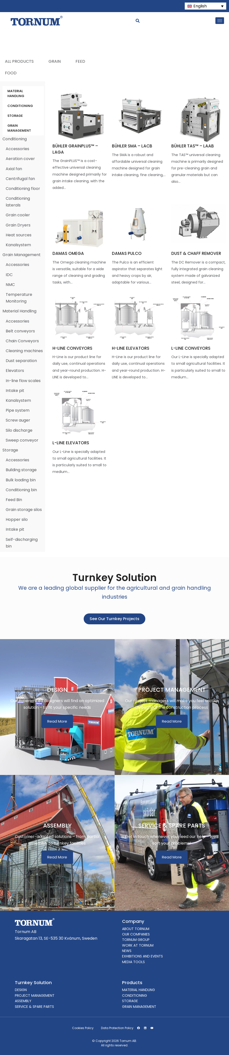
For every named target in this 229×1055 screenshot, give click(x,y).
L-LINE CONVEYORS (190, 348)
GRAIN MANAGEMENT (19, 128)
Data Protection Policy (117, 1028)
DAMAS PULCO (127, 253)
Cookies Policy (83, 1028)
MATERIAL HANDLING (15, 93)
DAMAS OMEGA (68, 253)
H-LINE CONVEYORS (72, 348)
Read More (57, 721)
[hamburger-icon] (219, 20)
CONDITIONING (20, 105)
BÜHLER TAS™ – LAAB (192, 146)
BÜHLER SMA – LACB (132, 146)
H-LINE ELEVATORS (130, 348)
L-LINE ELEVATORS (70, 443)
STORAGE (15, 115)
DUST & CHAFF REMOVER (196, 253)
